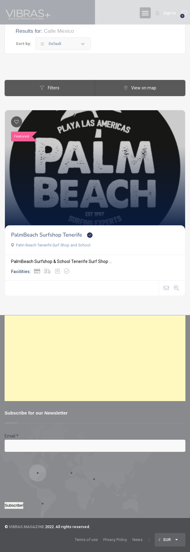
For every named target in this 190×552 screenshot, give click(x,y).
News (137, 539)
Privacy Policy (115, 539)
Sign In (166, 13)
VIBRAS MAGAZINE (26, 526)
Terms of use (86, 539)
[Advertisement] (95, 358)
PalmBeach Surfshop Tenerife (46, 234)
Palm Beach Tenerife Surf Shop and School (50, 245)
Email (11, 436)
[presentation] (30, 474)
